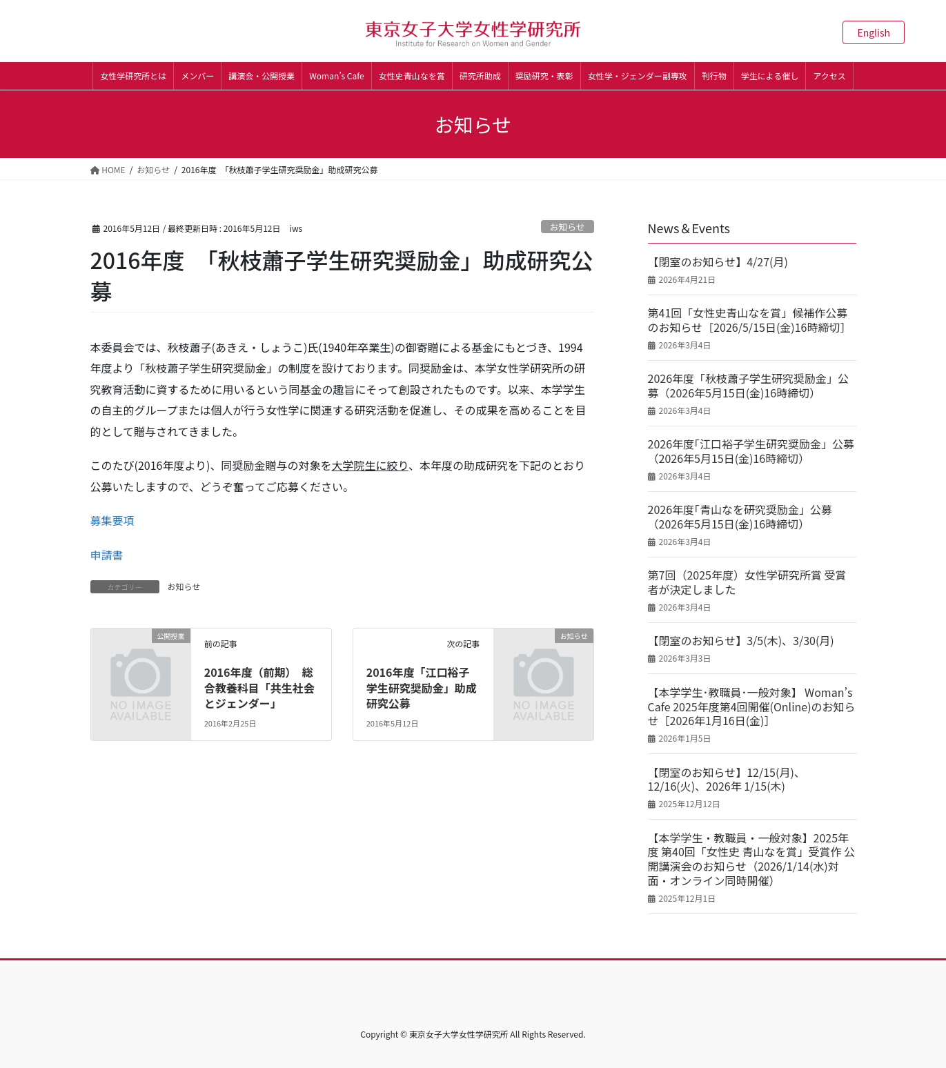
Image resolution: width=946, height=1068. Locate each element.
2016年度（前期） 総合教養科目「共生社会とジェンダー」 (259, 687)
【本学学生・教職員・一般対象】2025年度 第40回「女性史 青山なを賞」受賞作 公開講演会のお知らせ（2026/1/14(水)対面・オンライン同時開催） (752, 859)
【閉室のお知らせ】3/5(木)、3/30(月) (741, 640)
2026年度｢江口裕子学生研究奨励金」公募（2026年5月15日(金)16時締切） (751, 451)
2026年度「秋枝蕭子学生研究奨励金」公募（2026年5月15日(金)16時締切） (748, 385)
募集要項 (112, 520)
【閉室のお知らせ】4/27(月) (718, 262)
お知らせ (567, 226)
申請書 (107, 554)
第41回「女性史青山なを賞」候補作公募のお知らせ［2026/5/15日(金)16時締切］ (749, 320)
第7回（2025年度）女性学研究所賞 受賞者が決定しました (747, 582)
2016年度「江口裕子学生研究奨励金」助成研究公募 (421, 687)
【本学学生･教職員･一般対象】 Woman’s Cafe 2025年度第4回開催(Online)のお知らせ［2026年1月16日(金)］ (752, 706)
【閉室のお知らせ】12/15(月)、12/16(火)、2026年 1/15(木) (726, 779)
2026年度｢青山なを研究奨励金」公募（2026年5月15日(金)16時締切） (740, 516)
